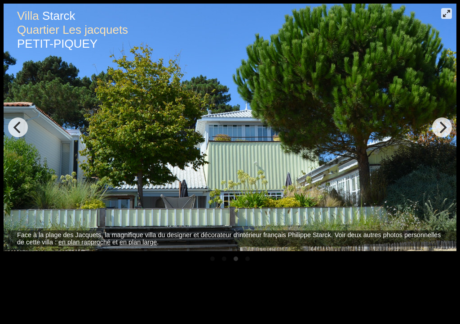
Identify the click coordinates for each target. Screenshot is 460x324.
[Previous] (18, 127)
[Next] (442, 127)
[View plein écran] (446, 13)
